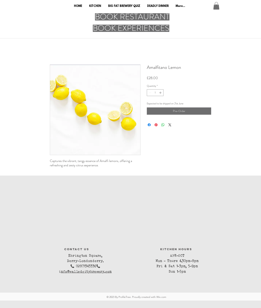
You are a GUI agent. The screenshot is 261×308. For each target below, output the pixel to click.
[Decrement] (149, 93)
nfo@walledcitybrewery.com (86, 272)
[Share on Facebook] (149, 125)
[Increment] (160, 93)
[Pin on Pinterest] (156, 125)
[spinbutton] (155, 93)
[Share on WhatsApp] (163, 125)
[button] (216, 6)
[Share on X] (170, 125)
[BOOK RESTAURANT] (132, 16)
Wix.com (161, 297)
